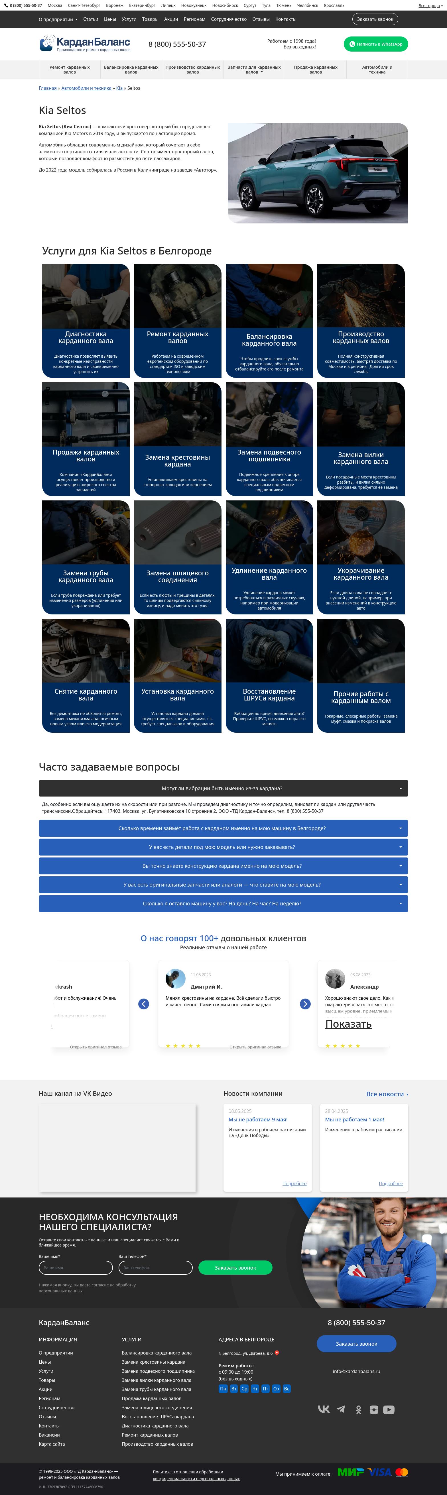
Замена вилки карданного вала (156, 1380)
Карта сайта (52, 1444)
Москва (55, 5)
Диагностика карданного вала (155, 1426)
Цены (110, 19)
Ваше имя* (49, 1256)
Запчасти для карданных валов (254, 69)
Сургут (250, 5)
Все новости (385, 1093)
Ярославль (334, 5)
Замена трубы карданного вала (156, 1389)
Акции (171, 19)
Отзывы (261, 19)
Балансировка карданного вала (157, 1353)
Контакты (285, 19)
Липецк (168, 5)
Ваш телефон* (133, 1256)
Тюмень (283, 5)
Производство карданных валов (157, 1444)
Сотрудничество (229, 19)
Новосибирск (225, 5)
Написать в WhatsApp (376, 44)
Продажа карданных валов (151, 1398)
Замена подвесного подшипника (158, 1371)
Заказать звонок (375, 19)
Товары (150, 19)
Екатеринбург (142, 5)
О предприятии (56, 19)
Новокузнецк (194, 5)
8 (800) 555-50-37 (23, 5)
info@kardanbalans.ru (356, 1371)
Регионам (195, 19)
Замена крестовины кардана (153, 1362)
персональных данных (60, 1291)
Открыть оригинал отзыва (96, 1047)
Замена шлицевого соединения (157, 1407)
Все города (429, 5)
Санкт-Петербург (84, 5)
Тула (266, 5)
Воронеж (114, 5)
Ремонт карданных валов (150, 1435)
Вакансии (49, 1435)
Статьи (90, 19)
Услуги (129, 19)
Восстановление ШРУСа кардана (158, 1416)
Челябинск (307, 5)
